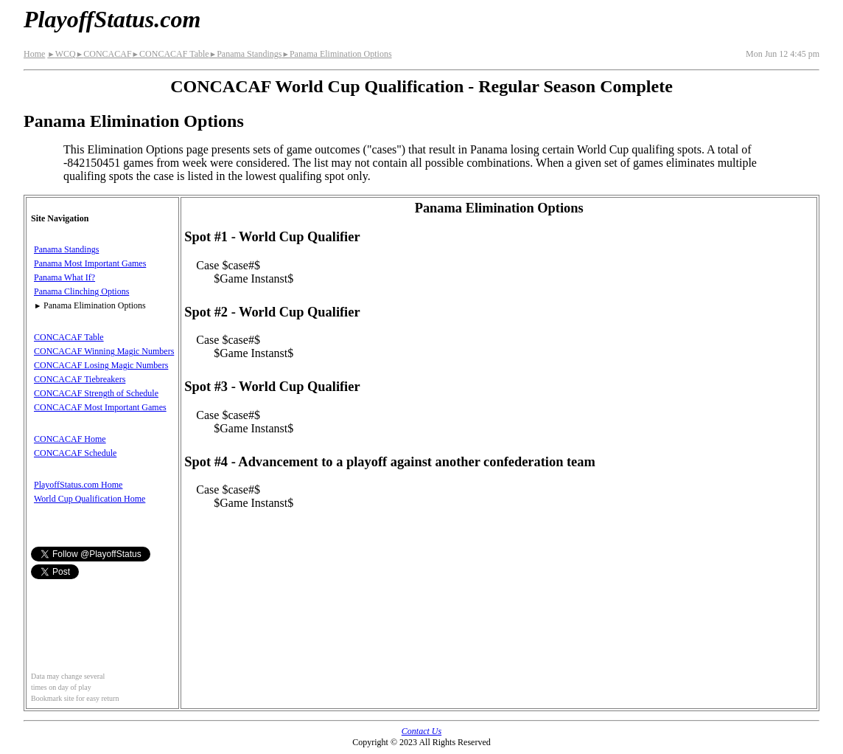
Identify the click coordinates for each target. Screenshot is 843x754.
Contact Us (421, 731)
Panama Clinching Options (81, 291)
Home (34, 54)
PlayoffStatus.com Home (78, 485)
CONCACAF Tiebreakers (79, 379)
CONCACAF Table (170, 54)
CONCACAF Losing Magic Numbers (101, 365)
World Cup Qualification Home (89, 499)
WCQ (61, 54)
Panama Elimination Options (336, 54)
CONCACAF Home (70, 439)
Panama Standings (245, 54)
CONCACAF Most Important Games (100, 407)
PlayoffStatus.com (112, 19)
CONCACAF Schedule (75, 453)
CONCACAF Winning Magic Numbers (104, 351)
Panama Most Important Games (90, 263)
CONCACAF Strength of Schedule (96, 393)
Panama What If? (64, 277)
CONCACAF (104, 54)
